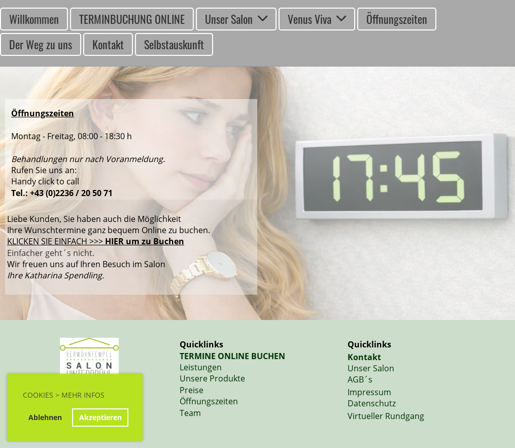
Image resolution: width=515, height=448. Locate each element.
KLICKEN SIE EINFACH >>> (95, 241)
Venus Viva (317, 19)
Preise (191, 390)
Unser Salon (236, 19)
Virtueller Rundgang (386, 416)
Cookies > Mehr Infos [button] (64, 395)
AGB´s (360, 379)
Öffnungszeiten (396, 19)
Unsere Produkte (212, 378)
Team (190, 413)
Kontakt (108, 44)
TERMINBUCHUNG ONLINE (132, 19)
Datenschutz (372, 403)
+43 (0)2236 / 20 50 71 (71, 193)
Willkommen (34, 19)
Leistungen (201, 367)
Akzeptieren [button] (100, 417)
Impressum (369, 392)
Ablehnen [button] (45, 417)
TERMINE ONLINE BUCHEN (232, 356)
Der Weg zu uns (40, 44)
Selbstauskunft (174, 44)
